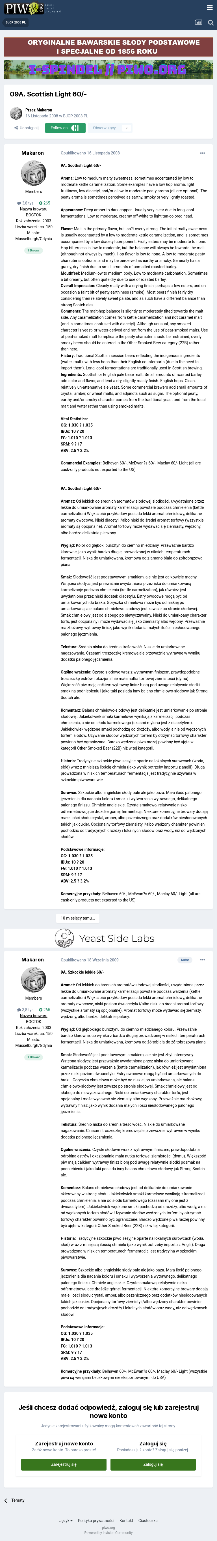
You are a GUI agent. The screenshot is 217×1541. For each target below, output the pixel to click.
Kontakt (126, 1520)
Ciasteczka (148, 1520)
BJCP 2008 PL (75, 116)
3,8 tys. (26, 203)
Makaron (44, 110)
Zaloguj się (153, 1464)
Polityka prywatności (96, 1520)
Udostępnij (26, 128)
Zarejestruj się (64, 1464)
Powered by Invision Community (108, 1533)
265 (44, 203)
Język (66, 1520)
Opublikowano (90, 153)
